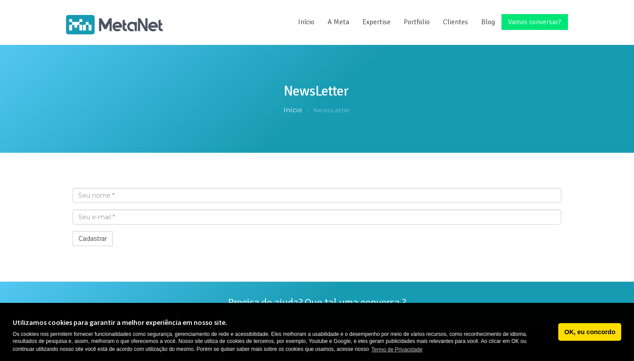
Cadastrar (92, 239)
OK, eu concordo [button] (590, 331)
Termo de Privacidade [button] (397, 349)
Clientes (455, 22)
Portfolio (417, 22)
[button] (549, 331)
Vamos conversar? (534, 22)
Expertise (376, 22)
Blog (488, 22)
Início (306, 22)
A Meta (338, 22)
